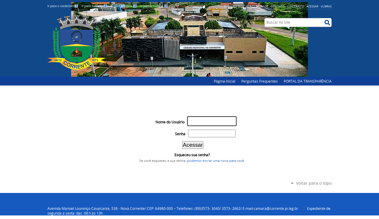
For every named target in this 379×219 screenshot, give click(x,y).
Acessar (312, 6)
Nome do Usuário (169, 122)
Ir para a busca (124, 6)
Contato (278, 6)
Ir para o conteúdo (63, 6)
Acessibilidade (257, 6)
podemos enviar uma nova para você (215, 161)
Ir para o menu (95, 6)
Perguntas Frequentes (259, 81)
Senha (180, 133)
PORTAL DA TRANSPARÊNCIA (308, 81)
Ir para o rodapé (154, 6)
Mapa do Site (234, 6)
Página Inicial (224, 81)
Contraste (295, 6)
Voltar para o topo (314, 183)
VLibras (326, 6)
